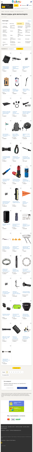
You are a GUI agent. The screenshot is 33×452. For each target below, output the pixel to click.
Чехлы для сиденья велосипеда (5, 31)
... (22, 372)
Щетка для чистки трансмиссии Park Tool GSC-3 (6, 180)
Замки (11, 35)
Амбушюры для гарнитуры (28, 24)
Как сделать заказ (4, 426)
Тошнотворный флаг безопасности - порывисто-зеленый (6, 136)
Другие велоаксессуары (20, 35)
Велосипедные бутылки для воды (28, 26)
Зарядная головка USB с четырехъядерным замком (26, 136)
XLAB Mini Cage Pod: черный (6, 225)
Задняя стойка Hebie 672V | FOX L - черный (26, 90)
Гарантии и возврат (18, 426)
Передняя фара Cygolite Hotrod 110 (16, 202)
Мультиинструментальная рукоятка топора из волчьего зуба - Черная (28, 113)
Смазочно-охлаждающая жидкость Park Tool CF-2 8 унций (26, 181)
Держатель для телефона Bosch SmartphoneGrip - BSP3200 (6, 68)
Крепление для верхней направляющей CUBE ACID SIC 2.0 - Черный (16, 68)
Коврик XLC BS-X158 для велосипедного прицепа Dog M (6, 112)
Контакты (7, 430)
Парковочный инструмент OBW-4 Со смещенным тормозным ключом (6, 293)
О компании (3, 430)
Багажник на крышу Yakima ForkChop (6, 315)
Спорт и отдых (4, 23)
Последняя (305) (5, 375)
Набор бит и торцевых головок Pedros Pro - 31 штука (26, 226)
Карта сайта (3, 445)
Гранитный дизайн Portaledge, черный (26, 292)
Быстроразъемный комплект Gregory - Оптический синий (6, 90)
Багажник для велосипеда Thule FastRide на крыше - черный (26, 158)
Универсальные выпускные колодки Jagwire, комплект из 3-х (16, 248)
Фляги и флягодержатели (13, 39)
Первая (3, 372)
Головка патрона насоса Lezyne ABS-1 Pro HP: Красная (16, 180)
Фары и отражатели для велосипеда (20, 31)
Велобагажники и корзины (28, 42)
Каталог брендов (4, 428)
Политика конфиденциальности (15, 430)
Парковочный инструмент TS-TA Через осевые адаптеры (6, 361)
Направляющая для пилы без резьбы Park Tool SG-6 (6, 202)
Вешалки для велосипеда (20, 27)
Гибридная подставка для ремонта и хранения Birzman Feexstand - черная (16, 293)
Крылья (19, 42)
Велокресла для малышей (12, 42)
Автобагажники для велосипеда (28, 31)
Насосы (4, 42)
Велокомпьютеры (5, 45)
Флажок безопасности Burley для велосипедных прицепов (25, 203)
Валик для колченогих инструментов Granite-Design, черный (15, 338)
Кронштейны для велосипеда (12, 26)
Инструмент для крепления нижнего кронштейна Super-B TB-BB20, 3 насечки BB (6, 248)
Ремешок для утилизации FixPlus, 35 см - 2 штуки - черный (16, 158)
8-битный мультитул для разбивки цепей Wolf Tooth (16, 271)
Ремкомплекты (13, 44)
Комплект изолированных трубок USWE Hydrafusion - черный (16, 91)
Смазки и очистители (5, 35)
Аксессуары (19, 23)
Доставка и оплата (11, 426)
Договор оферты (26, 426)
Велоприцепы (27, 35)
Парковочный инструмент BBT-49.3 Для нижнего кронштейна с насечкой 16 (26, 316)
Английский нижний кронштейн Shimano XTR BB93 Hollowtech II (6, 158)
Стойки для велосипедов (5, 27)
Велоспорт (12, 23)
